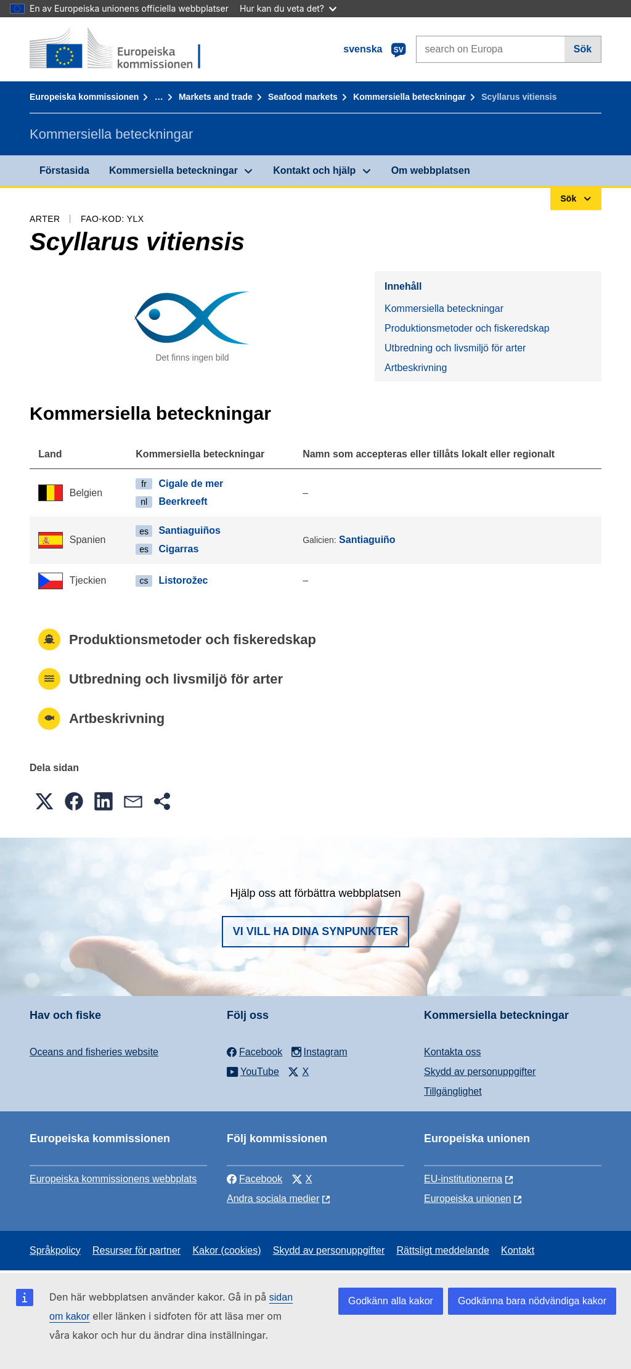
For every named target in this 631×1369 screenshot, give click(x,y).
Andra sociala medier (273, 1198)
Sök (583, 49)
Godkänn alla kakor (390, 1301)
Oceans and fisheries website (94, 1052)
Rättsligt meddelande (442, 1250)
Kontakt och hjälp (314, 170)
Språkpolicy (55, 1250)
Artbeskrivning (416, 367)
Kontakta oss (452, 1052)
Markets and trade (216, 97)
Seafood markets (303, 97)
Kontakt (517, 1250)
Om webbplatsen (430, 170)
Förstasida (64, 170)
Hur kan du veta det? (288, 8)
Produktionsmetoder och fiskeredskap (467, 328)
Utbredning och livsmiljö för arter (455, 348)
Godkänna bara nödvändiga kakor (532, 1301)
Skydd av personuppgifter (479, 1071)
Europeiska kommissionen (84, 97)
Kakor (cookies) (226, 1250)
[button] (44, 801)
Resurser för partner (136, 1250)
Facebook (254, 1179)
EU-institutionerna (463, 1179)
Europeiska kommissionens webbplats (113, 1179)
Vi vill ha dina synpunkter (315, 931)
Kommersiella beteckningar (409, 97)
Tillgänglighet (453, 1091)
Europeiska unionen (467, 1198)
